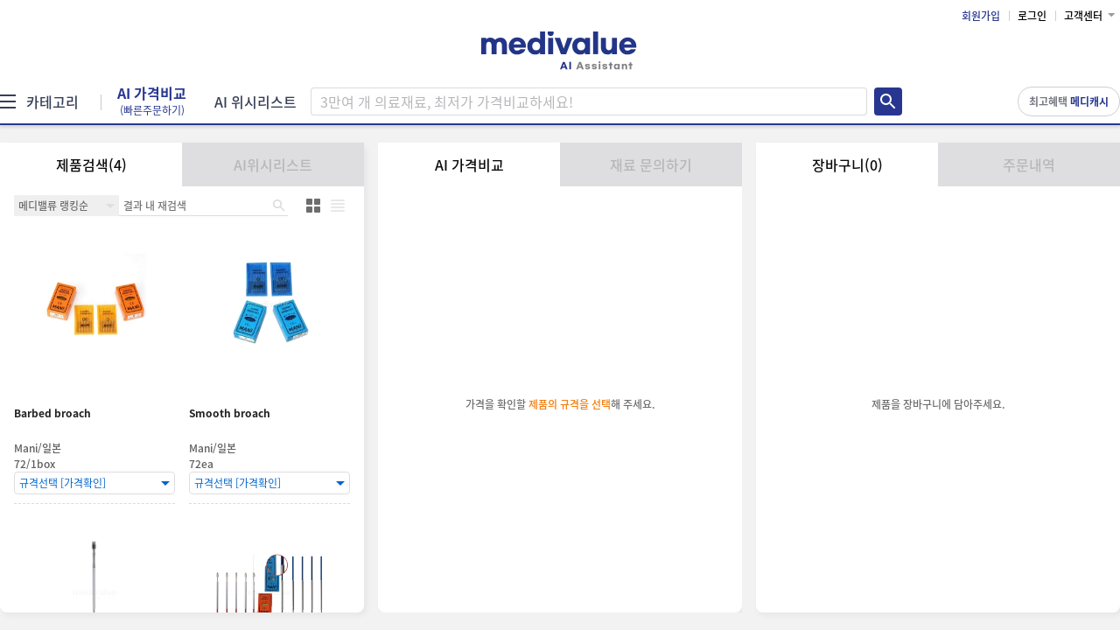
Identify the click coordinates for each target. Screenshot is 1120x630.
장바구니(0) (847, 164)
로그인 (1032, 16)
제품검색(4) (91, 164)
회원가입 (981, 16)
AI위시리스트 (273, 164)
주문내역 (1029, 164)
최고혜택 (1069, 101)
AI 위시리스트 (255, 101)
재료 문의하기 (651, 164)
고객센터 (1083, 16)
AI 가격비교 (151, 101)
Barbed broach (52, 413)
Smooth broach (229, 413)
